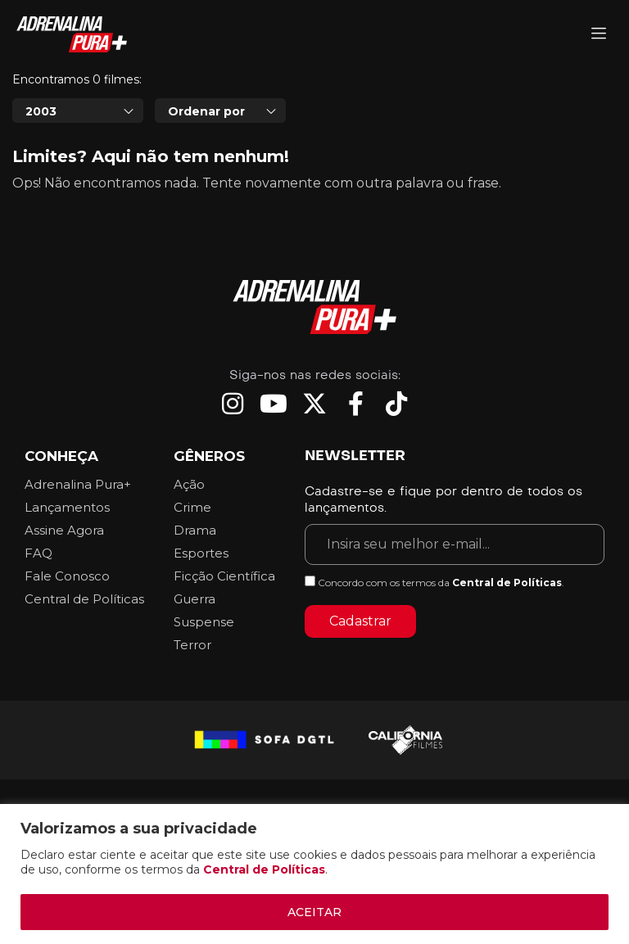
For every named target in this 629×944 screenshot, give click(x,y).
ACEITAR (314, 912)
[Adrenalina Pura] (599, 35)
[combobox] (77, 156)
